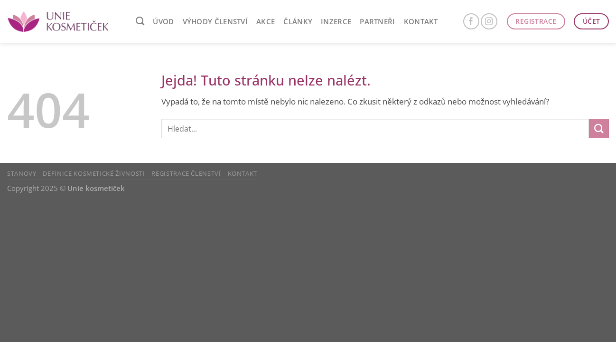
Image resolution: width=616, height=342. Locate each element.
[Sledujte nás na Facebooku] (471, 21)
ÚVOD (163, 21)
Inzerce (336, 21)
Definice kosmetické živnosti (94, 173)
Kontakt (421, 21)
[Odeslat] (599, 128)
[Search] (140, 21)
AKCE (265, 21)
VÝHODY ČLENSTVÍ (215, 21)
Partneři (377, 21)
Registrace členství (186, 173)
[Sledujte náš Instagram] (489, 21)
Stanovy (22, 173)
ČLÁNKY (297, 21)
